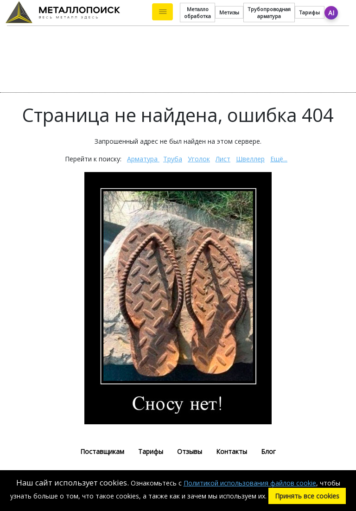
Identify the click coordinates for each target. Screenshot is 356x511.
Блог (268, 451)
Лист (223, 158)
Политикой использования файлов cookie (250, 483)
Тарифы (309, 12)
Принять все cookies (307, 496)
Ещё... (278, 158)
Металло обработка (197, 12)
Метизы (229, 12)
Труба (172, 158)
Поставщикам (102, 451)
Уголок (199, 158)
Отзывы (189, 451)
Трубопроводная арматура (269, 12)
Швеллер (250, 158)
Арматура (143, 158)
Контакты (231, 451)
